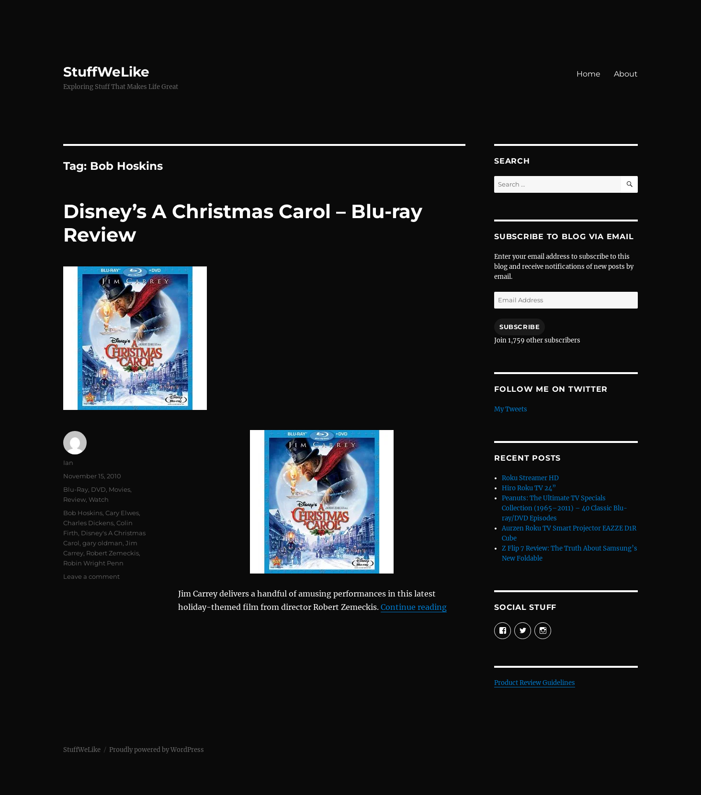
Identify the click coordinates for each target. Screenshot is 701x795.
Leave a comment (91, 576)
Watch (99, 499)
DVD (98, 489)
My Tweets (510, 409)
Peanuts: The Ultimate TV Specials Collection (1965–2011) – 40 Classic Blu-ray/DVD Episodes (564, 508)
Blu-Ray (75, 489)
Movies (119, 489)
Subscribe (519, 327)
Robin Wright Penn (93, 563)
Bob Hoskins (82, 513)
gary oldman (102, 543)
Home (588, 73)
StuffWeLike (106, 72)
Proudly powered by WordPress (156, 750)
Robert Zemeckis (112, 553)
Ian (68, 462)
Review (74, 499)
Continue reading (414, 607)
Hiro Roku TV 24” (529, 488)
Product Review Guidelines (534, 683)
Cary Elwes (122, 513)
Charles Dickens (88, 523)
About (626, 73)
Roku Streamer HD (530, 478)
